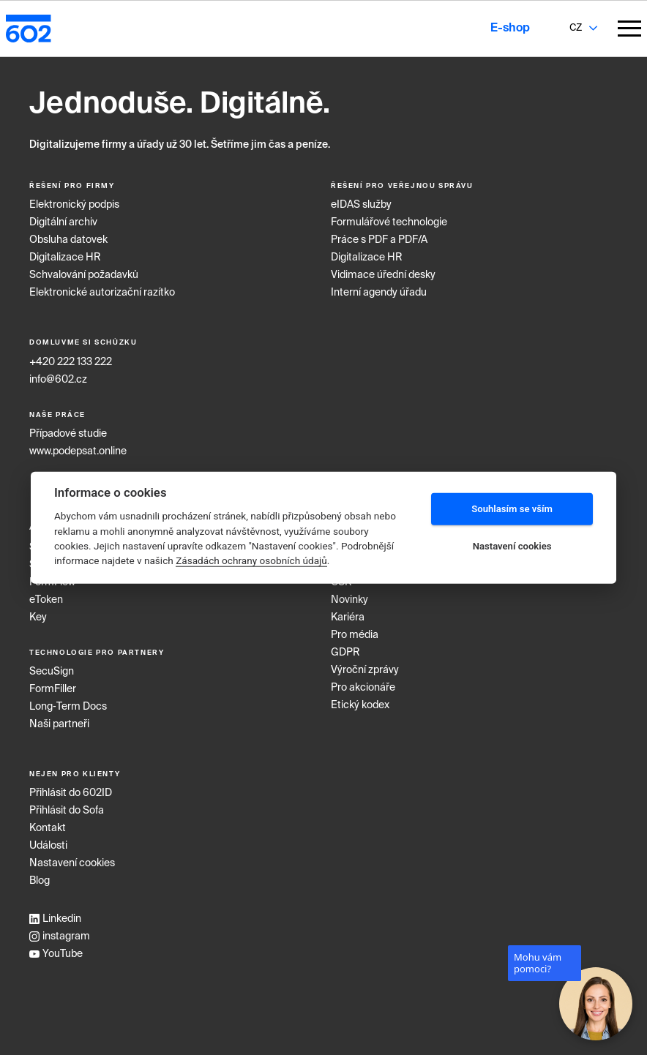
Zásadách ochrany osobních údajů (251, 560)
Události (48, 846)
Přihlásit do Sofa (66, 811)
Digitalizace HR (65, 257)
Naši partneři (59, 724)
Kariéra (347, 617)
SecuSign (51, 672)
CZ (575, 28)
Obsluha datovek (68, 240)
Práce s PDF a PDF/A (379, 240)
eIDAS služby (361, 205)
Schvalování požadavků (83, 275)
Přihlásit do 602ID (70, 793)
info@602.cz (58, 380)
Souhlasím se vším (512, 508)
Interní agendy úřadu (379, 293)
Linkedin (55, 919)
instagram (59, 936)
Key (38, 617)
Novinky (349, 600)
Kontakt (47, 828)
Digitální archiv (63, 222)
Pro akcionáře (363, 688)
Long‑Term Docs (68, 707)
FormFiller (52, 689)
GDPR (345, 652)
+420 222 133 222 (70, 362)
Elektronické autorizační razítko (102, 293)
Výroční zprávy (365, 670)
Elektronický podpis (74, 205)
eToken (46, 600)
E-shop (510, 28)
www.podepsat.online (78, 451)
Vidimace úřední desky (383, 275)
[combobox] (575, 28)
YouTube (56, 954)
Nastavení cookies (72, 863)
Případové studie (68, 434)
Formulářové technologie (389, 222)
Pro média (354, 635)
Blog (39, 881)
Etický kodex (360, 705)
